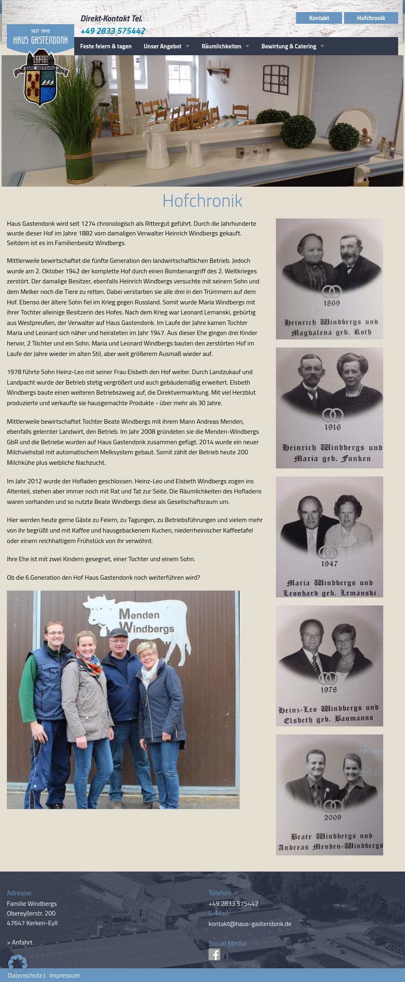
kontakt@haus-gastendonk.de (250, 923)
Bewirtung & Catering (288, 46)
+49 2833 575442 (112, 30)
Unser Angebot (163, 46)
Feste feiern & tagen (106, 46)
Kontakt (319, 18)
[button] (17, 964)
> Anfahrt (20, 942)
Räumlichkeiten (221, 46)
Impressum (63, 975)
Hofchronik (371, 18)
